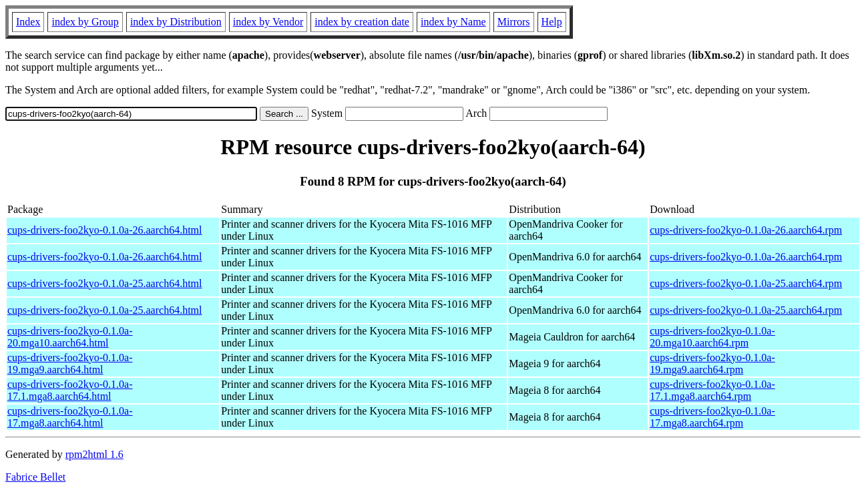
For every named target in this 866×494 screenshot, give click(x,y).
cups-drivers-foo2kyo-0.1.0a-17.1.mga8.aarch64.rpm (712, 390)
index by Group (84, 21)
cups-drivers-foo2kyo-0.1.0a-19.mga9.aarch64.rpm (712, 363)
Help (552, 21)
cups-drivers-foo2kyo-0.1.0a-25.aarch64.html (104, 283)
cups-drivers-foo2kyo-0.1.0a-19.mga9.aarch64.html (70, 363)
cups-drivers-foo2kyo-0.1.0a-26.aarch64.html (104, 230)
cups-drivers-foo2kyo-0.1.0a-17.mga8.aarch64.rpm (712, 417)
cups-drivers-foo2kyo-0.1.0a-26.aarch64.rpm (746, 230)
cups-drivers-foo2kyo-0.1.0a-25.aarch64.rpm (746, 283)
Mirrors (513, 21)
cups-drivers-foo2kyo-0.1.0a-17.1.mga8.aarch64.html (70, 390)
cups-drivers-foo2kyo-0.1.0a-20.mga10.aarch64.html (70, 336)
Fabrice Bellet (35, 477)
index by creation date (361, 21)
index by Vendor (268, 21)
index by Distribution (176, 21)
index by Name (453, 21)
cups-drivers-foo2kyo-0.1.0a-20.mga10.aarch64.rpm (712, 336)
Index (28, 21)
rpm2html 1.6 (94, 454)
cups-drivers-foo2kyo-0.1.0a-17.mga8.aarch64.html (70, 417)
